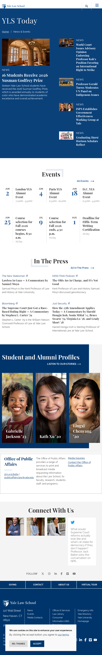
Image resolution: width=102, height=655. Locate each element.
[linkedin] (55, 574)
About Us (63, 584)
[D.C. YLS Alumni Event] (84, 195)
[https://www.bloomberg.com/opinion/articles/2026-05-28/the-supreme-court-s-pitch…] (26, 316)
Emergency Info (85, 610)
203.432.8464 (11, 474)
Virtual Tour (89, 584)
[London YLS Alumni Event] (17, 195)
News (30, 610)
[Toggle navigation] (97, 5)
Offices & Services (61, 610)
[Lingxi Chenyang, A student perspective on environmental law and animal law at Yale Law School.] (84, 408)
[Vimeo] (67, 574)
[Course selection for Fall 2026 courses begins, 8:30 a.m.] (17, 229)
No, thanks (18, 643)
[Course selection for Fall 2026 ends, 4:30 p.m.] (51, 229)
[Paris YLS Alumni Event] (51, 195)
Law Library (58, 614)
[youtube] (74, 574)
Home (5, 31)
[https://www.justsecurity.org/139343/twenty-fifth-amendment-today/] (76, 318)
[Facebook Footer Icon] (85, 640)
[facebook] (61, 574)
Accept (37, 643)
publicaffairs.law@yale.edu (19, 477)
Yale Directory (84, 614)
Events (30, 614)
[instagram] (49, 574)
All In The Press (80, 267)
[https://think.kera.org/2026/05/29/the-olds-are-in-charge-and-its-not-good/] (76, 284)
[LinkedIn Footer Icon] (80, 640)
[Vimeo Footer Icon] (90, 640)
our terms (63, 634)
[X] (42, 574)
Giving (12, 584)
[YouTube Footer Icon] (95, 640)
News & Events (21, 31)
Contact (38, 584)
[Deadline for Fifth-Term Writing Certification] (84, 229)
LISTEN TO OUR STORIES (61, 363)
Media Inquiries (76, 458)
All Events (83, 181)
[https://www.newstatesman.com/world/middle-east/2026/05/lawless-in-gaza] (26, 284)
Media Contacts (35, 617)
